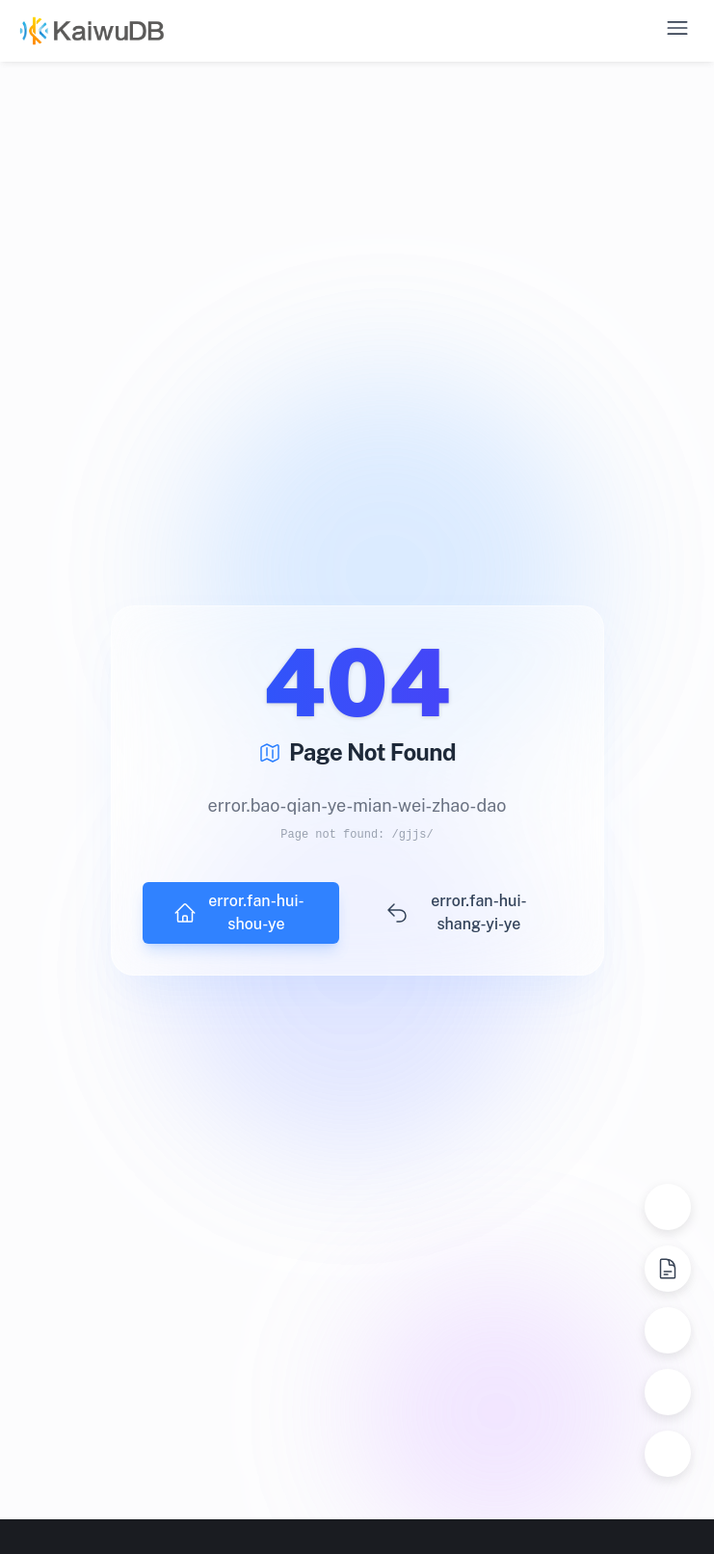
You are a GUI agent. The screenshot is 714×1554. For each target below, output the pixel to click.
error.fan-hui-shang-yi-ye (455, 912)
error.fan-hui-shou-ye (238, 912)
